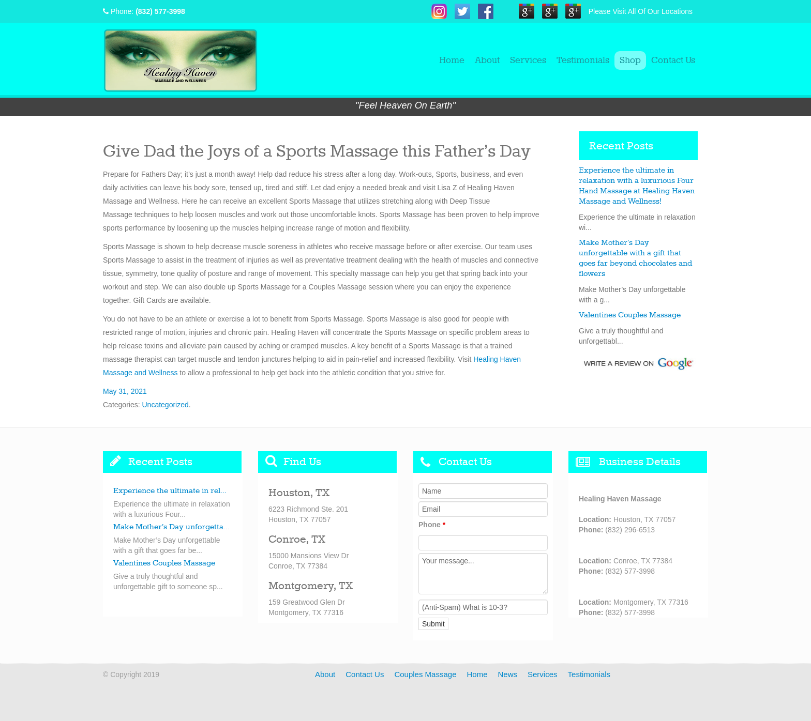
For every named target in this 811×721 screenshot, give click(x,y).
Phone (431, 524)
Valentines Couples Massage (630, 315)
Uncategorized (165, 405)
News (508, 674)
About (487, 60)
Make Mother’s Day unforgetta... (171, 527)
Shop (630, 60)
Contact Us (673, 60)
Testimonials (583, 60)
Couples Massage (425, 674)
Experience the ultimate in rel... (170, 491)
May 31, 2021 (125, 391)
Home (451, 60)
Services (528, 60)
